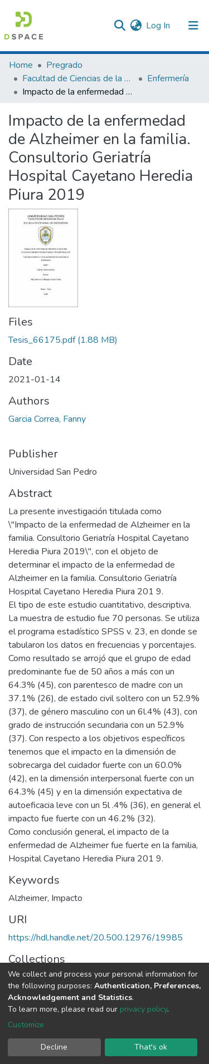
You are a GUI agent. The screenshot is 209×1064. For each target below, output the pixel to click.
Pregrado (64, 65)
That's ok (150, 1047)
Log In (158, 25)
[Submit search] (120, 25)
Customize (26, 1024)
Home (21, 65)
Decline (54, 1047)
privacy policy (143, 1009)
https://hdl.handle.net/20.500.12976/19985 (95, 938)
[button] (136, 25)
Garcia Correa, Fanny (47, 419)
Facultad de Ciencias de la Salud (78, 78)
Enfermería (168, 78)
